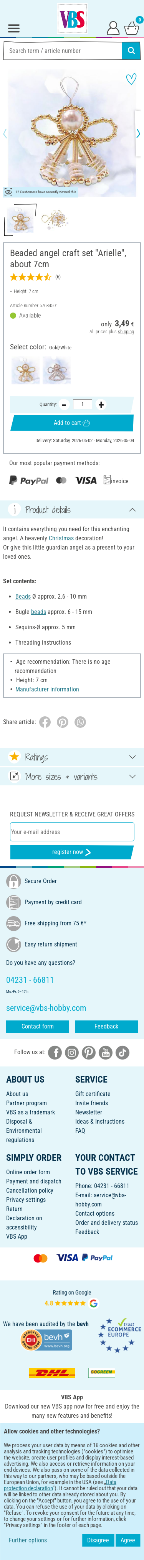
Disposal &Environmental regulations (24, 1131)
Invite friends (91, 1103)
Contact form (38, 1026)
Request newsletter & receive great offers (72, 814)
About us (17, 1094)
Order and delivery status (106, 1222)
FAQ (80, 1130)
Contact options (94, 1213)
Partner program (26, 1103)
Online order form (28, 1172)
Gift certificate (93, 1094)
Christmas (61, 538)
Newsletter (88, 1112)
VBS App (16, 1236)
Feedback (106, 1026)
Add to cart (72, 422)
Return (14, 1209)
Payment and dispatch (33, 1181)
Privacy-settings (26, 1199)
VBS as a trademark (30, 1112)
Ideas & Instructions (99, 1121)
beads (38, 611)
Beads (23, 596)
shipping (126, 331)
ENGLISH (71, 1457)
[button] (11, 133)
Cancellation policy (29, 1190)
